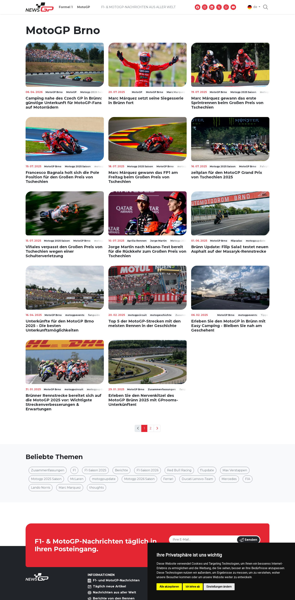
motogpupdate (104, 479)
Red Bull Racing (179, 470)
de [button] (253, 7)
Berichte (121, 470)
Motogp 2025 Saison (46, 479)
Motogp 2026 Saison (139, 479)
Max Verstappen (235, 470)
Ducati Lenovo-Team (197, 479)
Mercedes (229, 479)
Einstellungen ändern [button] (219, 586)
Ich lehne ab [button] (193, 586)
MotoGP (83, 7)
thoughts (96, 487)
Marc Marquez (70, 487)
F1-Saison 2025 (95, 470)
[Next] (157, 428)
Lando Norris (40, 487)
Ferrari (168, 479)
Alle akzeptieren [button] (169, 586)
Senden (248, 540)
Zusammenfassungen (47, 470)
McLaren (76, 479)
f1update (207, 470)
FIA (247, 479)
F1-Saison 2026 (147, 470)
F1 (74, 470)
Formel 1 (66, 7)
